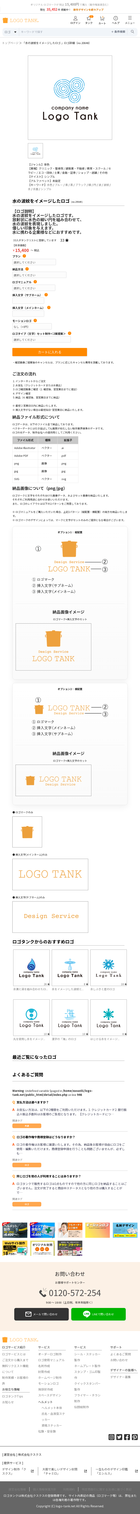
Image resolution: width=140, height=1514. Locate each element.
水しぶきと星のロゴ (102, 989)
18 (124, 984)
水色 (49, 185)
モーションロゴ (24, 321)
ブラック (80, 185)
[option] (70, 98)
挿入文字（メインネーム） (31, 308)
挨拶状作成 (45, 1389)
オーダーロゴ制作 (50, 1354)
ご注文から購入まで (15, 1360)
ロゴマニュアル (24, 282)
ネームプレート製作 (87, 1366)
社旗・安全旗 (47, 1431)
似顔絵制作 (81, 1407)
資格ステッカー (51, 1425)
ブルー (59, 185)
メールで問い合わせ (41, 1314)
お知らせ (8, 1402)
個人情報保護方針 (44, 1489)
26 (47, 984)
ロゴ (27, 1164)
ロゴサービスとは (14, 1354)
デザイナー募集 (120, 1377)
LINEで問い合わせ (98, 1314)
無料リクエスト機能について (15, 1369)
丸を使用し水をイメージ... (29, 1039)
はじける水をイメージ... (104, 1039)
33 (64, 240)
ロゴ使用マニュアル (51, 1360)
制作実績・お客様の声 (15, 1380)
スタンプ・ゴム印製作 (87, 1375)
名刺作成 (44, 1366)
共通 (27, 1125)
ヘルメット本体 (51, 1408)
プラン (19, 256)
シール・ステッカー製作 (87, 1357)
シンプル (46, 189)
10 (47, 1034)
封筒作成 (44, 1372)
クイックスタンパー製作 (87, 1386)
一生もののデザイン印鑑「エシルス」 (117, 1471)
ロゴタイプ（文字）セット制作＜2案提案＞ (41, 334)
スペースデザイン (49, 1395)
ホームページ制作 (50, 1377)
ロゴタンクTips (12, 1396)
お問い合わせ (119, 1360)
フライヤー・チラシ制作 (87, 1398)
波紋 (106, 185)
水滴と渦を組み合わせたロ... (30, 989)
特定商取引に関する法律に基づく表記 (107, 1489)
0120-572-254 (70, 1292)
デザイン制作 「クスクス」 (18, 1471)
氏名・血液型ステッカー (53, 1417)
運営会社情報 (17, 1489)
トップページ (10, 43)
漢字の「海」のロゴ (64, 1039)
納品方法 (20, 269)
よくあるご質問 (120, 1354)
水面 (35, 189)
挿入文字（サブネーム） (30, 295)
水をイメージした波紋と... (68, 989)
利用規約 (69, 1489)
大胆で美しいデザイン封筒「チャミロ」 (64, 1471)
